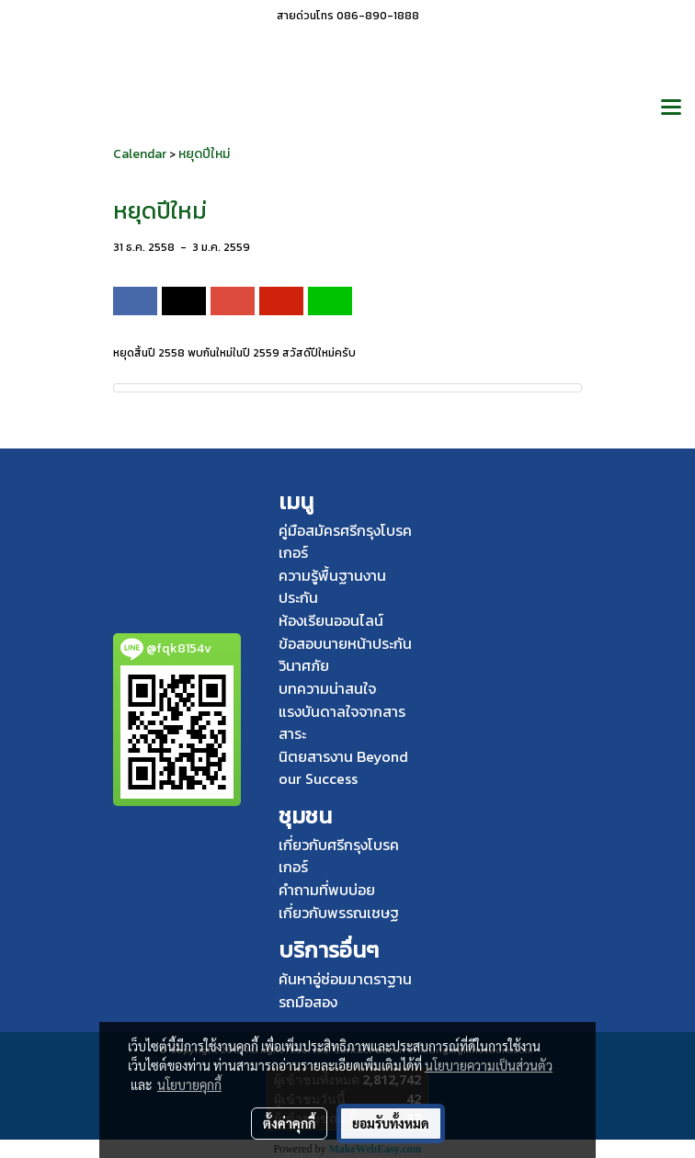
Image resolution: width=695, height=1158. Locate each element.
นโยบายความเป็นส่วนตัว (489, 1065)
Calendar (139, 154)
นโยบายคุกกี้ (189, 1084)
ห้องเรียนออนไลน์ (331, 620)
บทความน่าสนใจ (327, 688)
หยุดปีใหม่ (204, 154)
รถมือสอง (308, 1002)
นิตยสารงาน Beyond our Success (343, 767)
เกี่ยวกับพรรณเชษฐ (339, 913)
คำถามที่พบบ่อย (327, 890)
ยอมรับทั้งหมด (390, 1123)
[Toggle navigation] (671, 108)
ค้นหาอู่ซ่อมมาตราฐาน (345, 979)
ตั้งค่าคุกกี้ (289, 1123)
